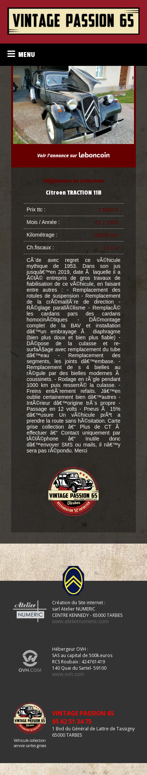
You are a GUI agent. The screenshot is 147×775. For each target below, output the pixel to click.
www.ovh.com (68, 674)
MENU (21, 54)
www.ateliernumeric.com (80, 621)
